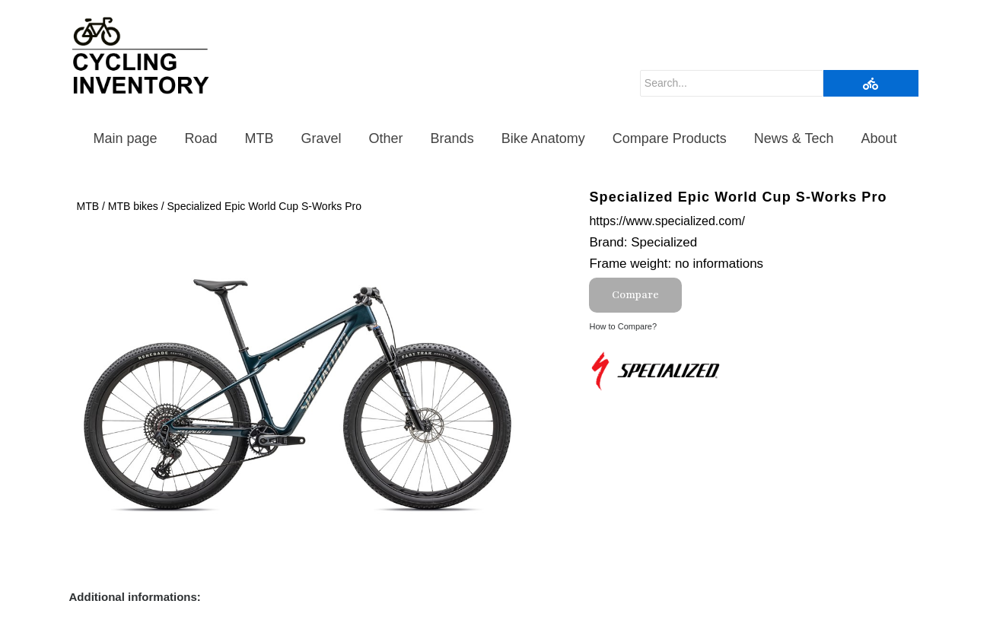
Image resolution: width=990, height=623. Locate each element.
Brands (452, 138)
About (879, 138)
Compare (635, 295)
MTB (259, 138)
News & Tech (794, 138)
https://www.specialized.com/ (667, 221)
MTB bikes (133, 206)
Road (201, 138)
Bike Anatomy (543, 138)
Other (386, 138)
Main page (125, 138)
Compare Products (670, 138)
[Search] (731, 83)
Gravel (321, 138)
